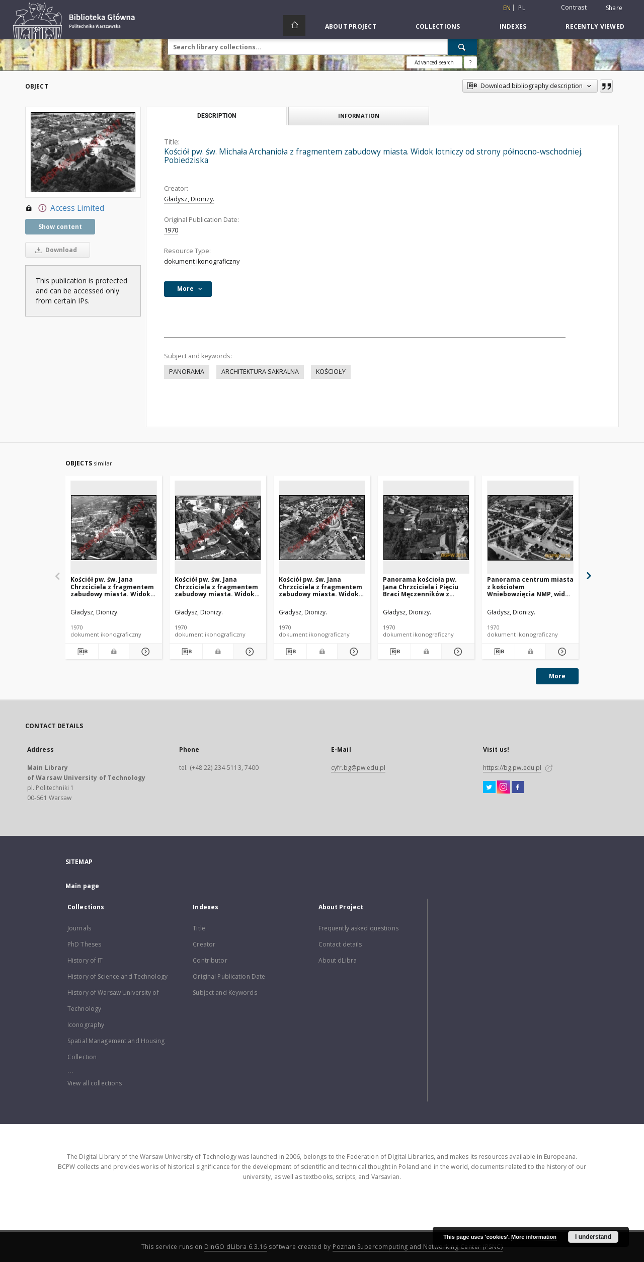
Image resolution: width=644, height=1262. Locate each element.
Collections (438, 26)
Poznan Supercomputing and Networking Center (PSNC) (418, 1246)
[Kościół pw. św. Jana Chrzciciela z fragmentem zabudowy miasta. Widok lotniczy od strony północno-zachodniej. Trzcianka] (218, 527)
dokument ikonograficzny (201, 261)
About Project (350, 26)
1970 (171, 230)
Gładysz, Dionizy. (189, 199)
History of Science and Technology (117, 976)
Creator (204, 944)
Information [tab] (358, 115)
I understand (593, 1236)
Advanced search (434, 62)
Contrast (574, 7)
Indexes (513, 26)
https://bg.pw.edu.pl (512, 767)
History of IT (85, 960)
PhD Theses (84, 944)
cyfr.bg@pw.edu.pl (358, 767)
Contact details (340, 944)
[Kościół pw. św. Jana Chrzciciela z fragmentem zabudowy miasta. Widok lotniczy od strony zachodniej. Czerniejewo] (322, 527)
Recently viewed (595, 26)
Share (614, 8)
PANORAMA (186, 371)
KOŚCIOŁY (331, 371)
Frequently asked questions (358, 928)
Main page (82, 886)
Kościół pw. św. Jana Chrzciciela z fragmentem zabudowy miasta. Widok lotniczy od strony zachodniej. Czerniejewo (320, 586)
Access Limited (64, 208)
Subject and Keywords (225, 992)
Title (199, 928)
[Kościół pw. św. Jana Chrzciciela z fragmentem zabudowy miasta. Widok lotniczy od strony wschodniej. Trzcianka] (113, 527)
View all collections (94, 1083)
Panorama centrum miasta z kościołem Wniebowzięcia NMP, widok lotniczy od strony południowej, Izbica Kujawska (530, 586)
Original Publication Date (229, 976)
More (557, 676)
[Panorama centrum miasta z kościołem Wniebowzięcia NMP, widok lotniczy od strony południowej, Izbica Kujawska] (530, 527)
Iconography (85, 1024)
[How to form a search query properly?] (470, 62)
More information (533, 1237)
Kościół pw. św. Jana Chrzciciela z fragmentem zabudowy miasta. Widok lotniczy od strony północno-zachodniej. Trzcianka (216, 586)
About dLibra (337, 960)
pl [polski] (521, 8)
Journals (79, 928)
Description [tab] (216, 115)
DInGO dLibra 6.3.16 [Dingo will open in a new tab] (235, 1246)
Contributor (210, 960)
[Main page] (294, 25)
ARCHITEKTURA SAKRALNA (260, 371)
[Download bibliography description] (81, 651)
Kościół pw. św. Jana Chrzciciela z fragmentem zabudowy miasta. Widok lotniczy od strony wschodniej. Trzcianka (112, 586)
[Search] (462, 47)
